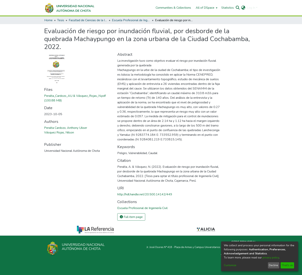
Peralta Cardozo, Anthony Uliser (65, 128)
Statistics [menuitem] (227, 8)
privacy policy (271, 257)
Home (48, 20)
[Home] (69, 7)
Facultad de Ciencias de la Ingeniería (88, 20)
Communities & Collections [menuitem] (173, 8)
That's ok (287, 265)
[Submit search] (237, 7)
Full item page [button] (131, 217)
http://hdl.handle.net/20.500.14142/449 (144, 194)
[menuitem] (206, 7)
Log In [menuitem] (251, 8)
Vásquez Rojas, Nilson (59, 132)
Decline (273, 265)
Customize (230, 265)
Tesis (60, 20)
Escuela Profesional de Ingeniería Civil (131, 20)
